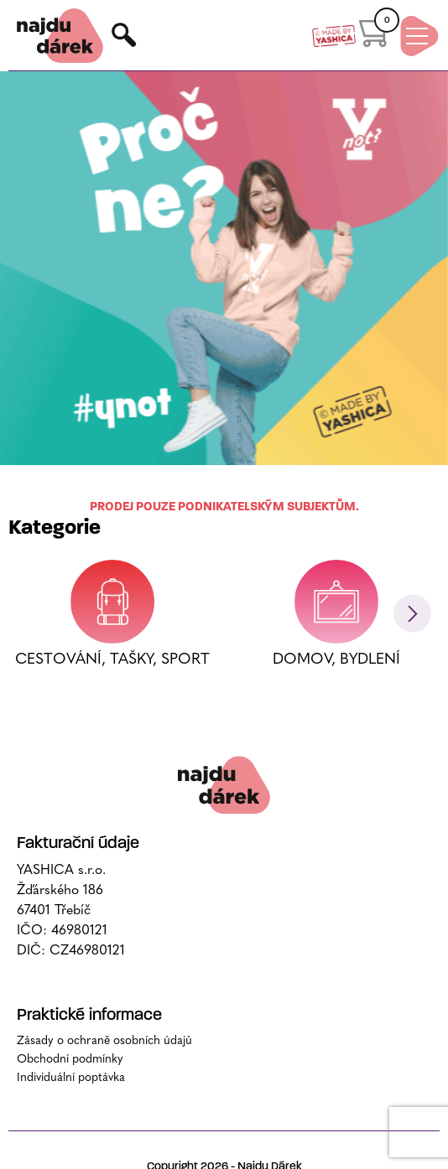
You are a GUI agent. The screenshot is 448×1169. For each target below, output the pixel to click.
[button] (412, 733)
